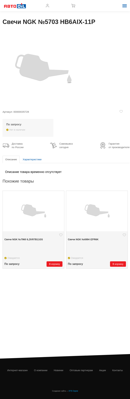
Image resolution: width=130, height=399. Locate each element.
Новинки (58, 370)
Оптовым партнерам (81, 370)
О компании (40, 370)
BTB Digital (73, 391)
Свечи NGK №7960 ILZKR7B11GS (23, 239)
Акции (102, 370)
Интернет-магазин (17, 370)
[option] (33, 230)
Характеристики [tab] (32, 159)
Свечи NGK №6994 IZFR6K (83, 239)
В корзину (54, 264)
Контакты (117, 370)
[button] (124, 6)
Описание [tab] (11, 159)
